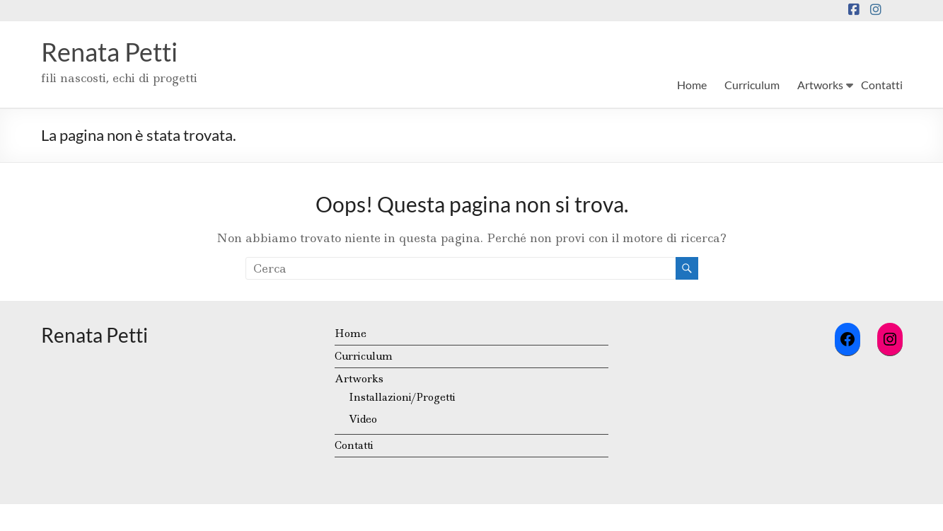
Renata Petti (109, 51)
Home (692, 84)
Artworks (820, 84)
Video (363, 419)
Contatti (882, 84)
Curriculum (752, 84)
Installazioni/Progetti (402, 397)
